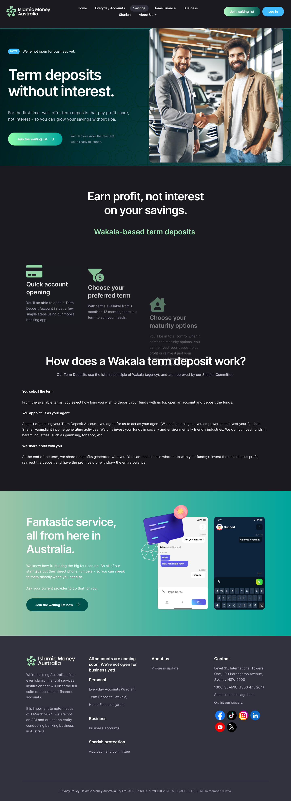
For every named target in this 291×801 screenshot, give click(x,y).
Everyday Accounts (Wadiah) (112, 689)
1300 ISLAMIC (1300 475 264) (239, 687)
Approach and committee (109, 751)
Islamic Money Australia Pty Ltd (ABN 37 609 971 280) (120, 791)
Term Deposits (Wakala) (108, 697)
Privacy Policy (69, 791)
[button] (156, 15)
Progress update (165, 668)
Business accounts (104, 728)
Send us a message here (234, 695)
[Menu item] (82, 8)
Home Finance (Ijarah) (107, 705)
